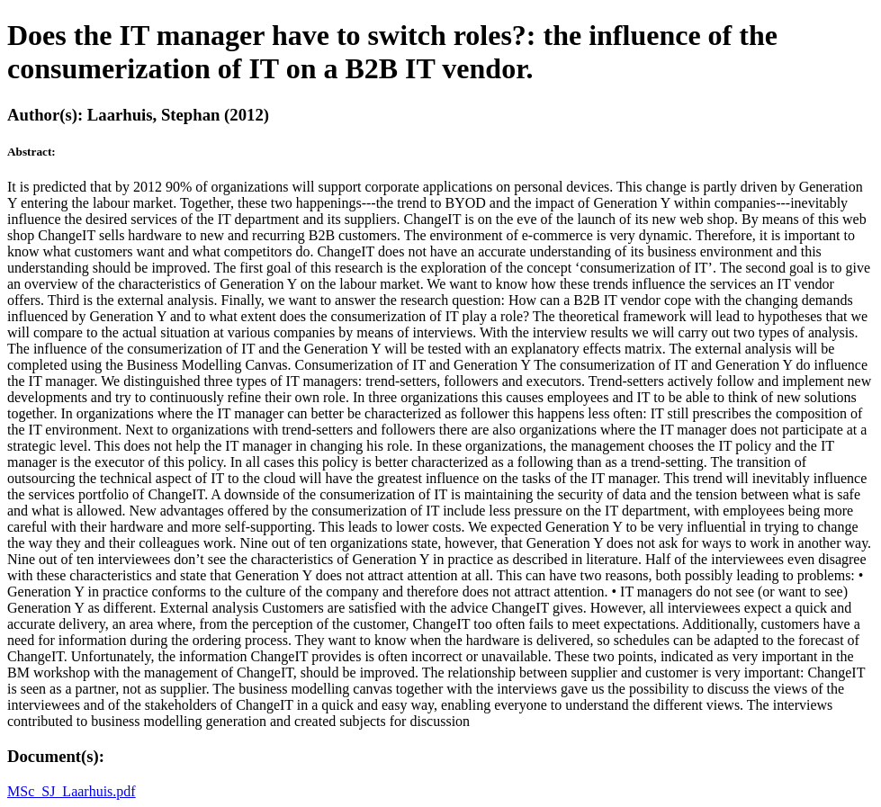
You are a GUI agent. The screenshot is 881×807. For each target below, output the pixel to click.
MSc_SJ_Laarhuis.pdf (71, 791)
